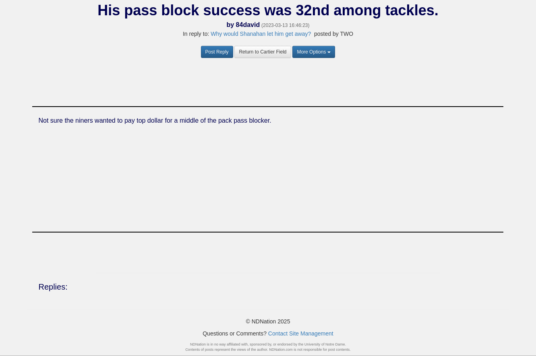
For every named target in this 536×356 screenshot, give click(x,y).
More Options (314, 52)
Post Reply (217, 52)
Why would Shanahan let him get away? (261, 34)
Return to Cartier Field (262, 52)
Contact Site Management (300, 333)
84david (248, 24)
